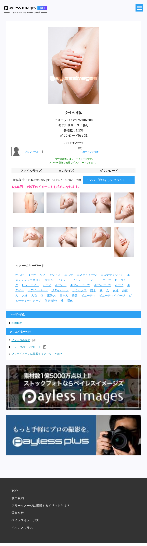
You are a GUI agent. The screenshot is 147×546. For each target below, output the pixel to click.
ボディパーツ (102, 285)
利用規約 (16, 323)
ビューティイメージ (112, 295)
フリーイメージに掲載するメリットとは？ (36, 353)
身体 (125, 290)
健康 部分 (51, 300)
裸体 (70, 300)
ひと (43, 274)
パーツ (107, 280)
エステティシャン (111, 274)
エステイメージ (87, 274)
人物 (34, 295)
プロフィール (32, 151)
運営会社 (17, 513)
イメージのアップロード (28, 347)
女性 (115, 290)
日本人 (64, 295)
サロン (49, 280)
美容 (75, 295)
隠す (93, 290)
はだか (32, 274)
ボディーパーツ (80, 285)
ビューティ (88, 295)
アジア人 (55, 274)
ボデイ (119, 285)
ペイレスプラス (22, 527)
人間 (25, 295)
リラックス (79, 290)
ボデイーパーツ (38, 290)
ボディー (60, 285)
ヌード (94, 280)
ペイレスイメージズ (25, 520)
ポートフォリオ (90, 151)
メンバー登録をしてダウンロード (109, 180)
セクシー (63, 280)
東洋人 (51, 295)
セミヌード (79, 280)
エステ (68, 274)
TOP (14, 490)
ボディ (47, 285)
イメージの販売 (23, 340)
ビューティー (30, 285)
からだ (19, 274)
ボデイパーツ (60, 290)
